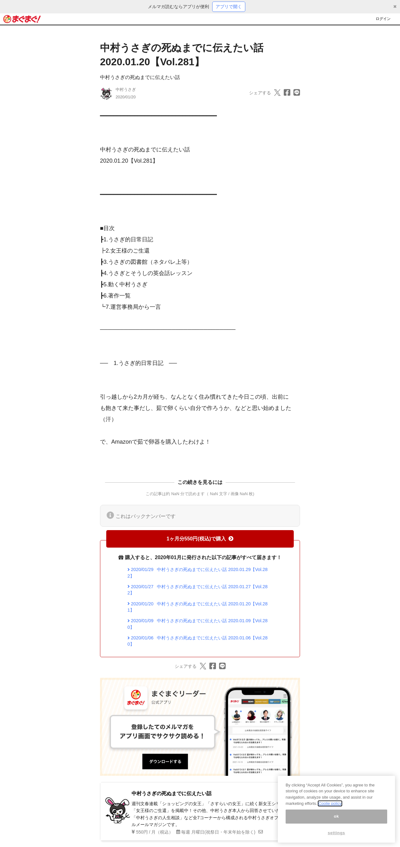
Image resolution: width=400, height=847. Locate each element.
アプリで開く (229, 6)
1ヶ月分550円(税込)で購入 (200, 538)
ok (336, 821)
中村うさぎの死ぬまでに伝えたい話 (140, 77)
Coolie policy (330, 808)
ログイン (383, 19)
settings (336, 837)
